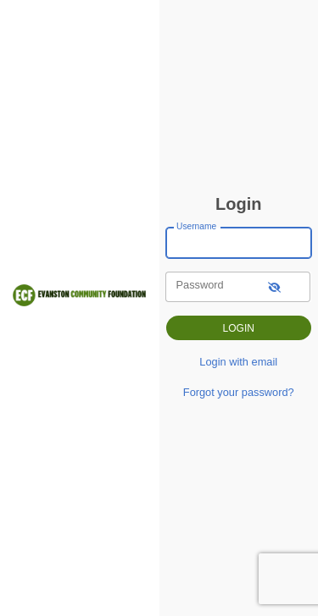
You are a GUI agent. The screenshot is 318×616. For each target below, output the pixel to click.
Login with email (238, 361)
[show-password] (274, 286)
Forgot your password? (238, 392)
